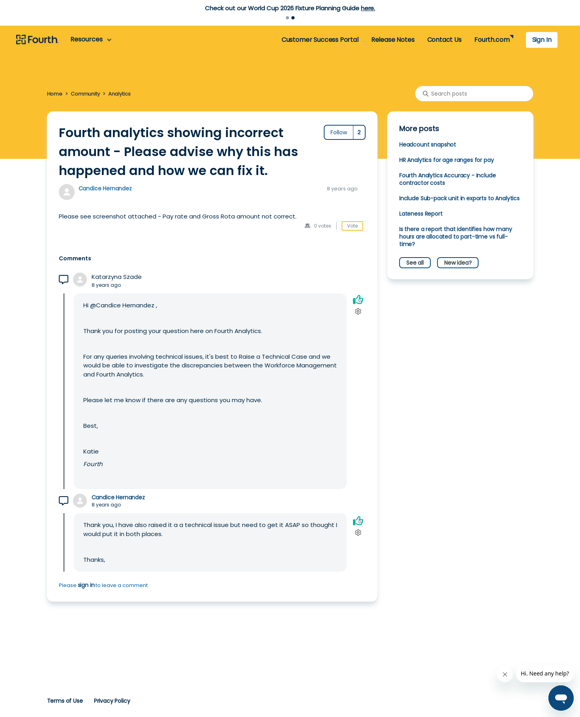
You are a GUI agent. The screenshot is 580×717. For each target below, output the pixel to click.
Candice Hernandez (105, 188)
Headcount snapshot (427, 145)
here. (368, 8)
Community (85, 94)
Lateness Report (421, 214)
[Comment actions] (358, 311)
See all (415, 263)
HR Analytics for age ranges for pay (446, 160)
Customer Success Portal (320, 39)
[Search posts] (474, 94)
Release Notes (393, 39)
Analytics (119, 94)
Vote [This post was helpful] (352, 225)
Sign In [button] (542, 39)
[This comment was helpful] (358, 299)
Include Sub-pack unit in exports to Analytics (459, 198)
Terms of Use (65, 701)
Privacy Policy (112, 701)
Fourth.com (491, 39)
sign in (86, 585)
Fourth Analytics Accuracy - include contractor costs (447, 179)
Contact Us (444, 39)
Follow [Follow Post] (338, 132)
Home (54, 94)
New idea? (458, 263)
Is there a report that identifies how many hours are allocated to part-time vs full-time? (455, 236)
